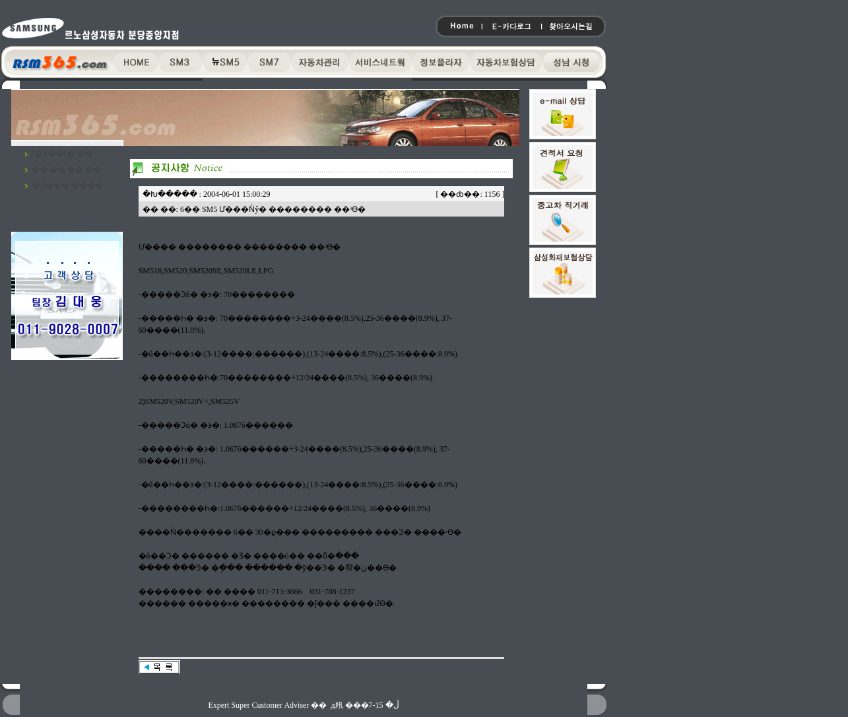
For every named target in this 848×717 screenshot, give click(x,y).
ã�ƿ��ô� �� (62, 153)
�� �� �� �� (66, 169)
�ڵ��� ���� (67, 185)
